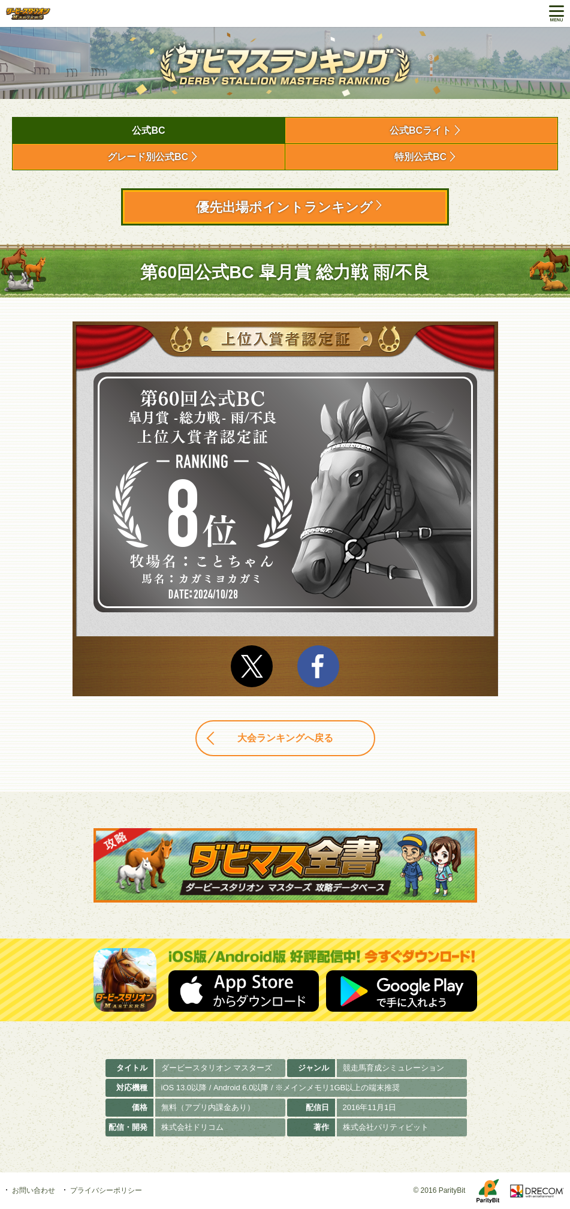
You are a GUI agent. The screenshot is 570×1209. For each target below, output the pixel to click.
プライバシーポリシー (106, 1190)
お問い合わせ (33, 1190)
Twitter (252, 666)
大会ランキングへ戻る (285, 738)
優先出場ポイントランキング (284, 207)
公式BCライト (420, 130)
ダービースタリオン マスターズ (28, 13)
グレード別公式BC (147, 157)
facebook (318, 666)
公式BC (148, 130)
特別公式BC (420, 157)
